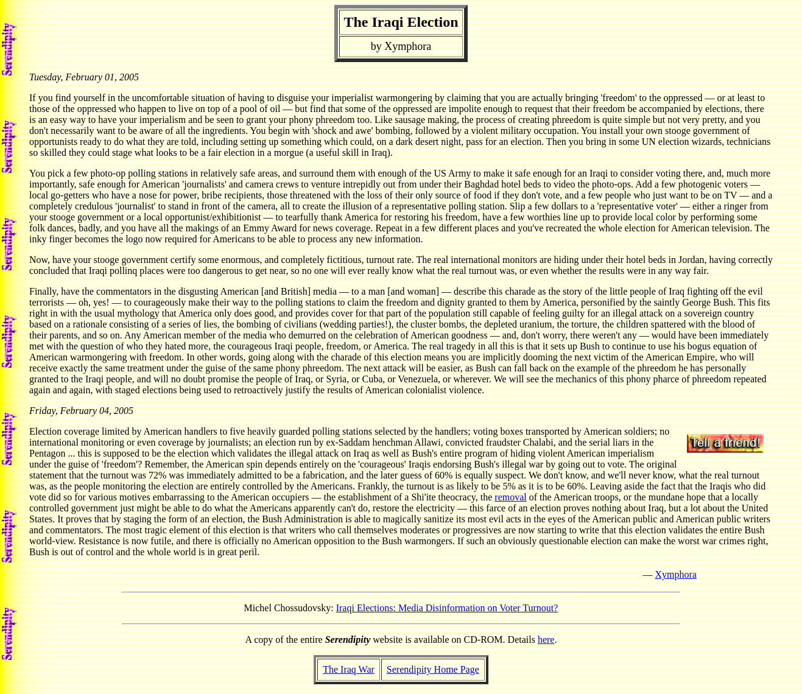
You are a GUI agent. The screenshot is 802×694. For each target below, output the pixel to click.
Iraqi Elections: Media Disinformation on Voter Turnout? (447, 608)
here (546, 639)
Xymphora (675, 574)
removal (510, 497)
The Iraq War (349, 669)
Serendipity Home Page (433, 669)
